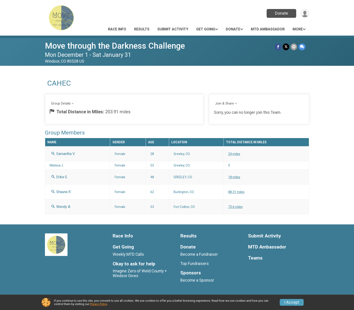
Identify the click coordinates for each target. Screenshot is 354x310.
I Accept (291, 302)
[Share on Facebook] (278, 46)
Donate (281, 13)
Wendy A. (61, 207)
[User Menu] (305, 13)
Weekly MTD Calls (128, 254)
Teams (255, 258)
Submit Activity (172, 29)
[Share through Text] (301, 46)
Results (141, 29)
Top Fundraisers (194, 263)
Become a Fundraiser (199, 254)
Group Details (61, 103)
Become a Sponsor (197, 280)
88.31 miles (236, 192)
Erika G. (59, 177)
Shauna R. (61, 192)
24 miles (234, 154)
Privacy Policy (98, 304)
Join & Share (224, 103)
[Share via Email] (294, 46)
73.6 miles (235, 207)
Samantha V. (63, 154)
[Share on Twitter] (286, 46)
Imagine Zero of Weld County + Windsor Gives (140, 273)
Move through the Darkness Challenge (115, 46)
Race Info (117, 29)
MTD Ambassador (268, 29)
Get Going (205, 29)
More (298, 29)
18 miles (234, 177)
